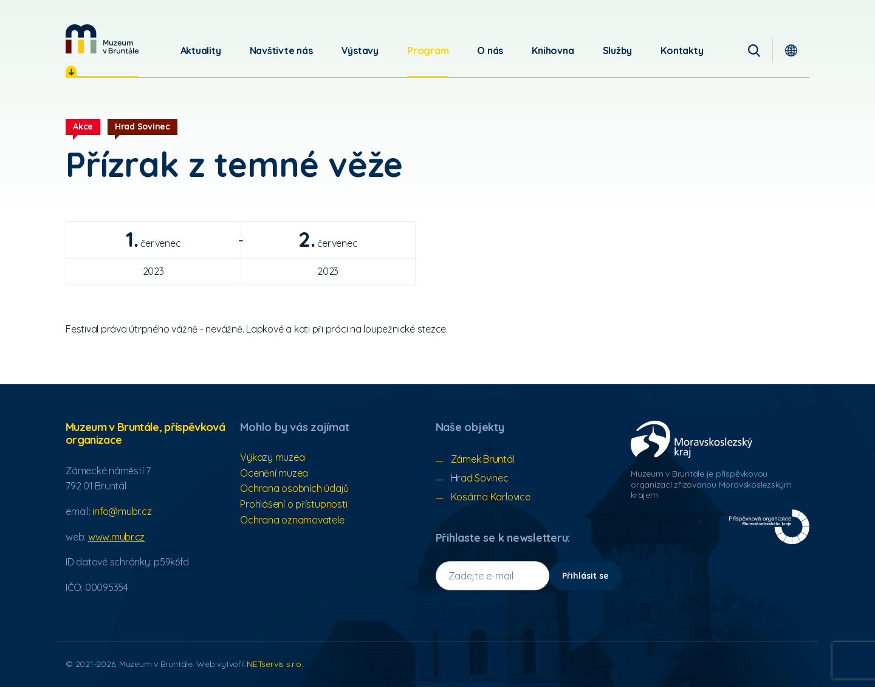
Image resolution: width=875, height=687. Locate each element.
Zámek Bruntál (483, 459)
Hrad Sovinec (480, 478)
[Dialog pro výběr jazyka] (791, 50)
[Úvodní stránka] (102, 39)
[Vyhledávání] (754, 50)
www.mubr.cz (116, 537)
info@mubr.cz (121, 511)
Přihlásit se (585, 575)
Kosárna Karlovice (490, 497)
